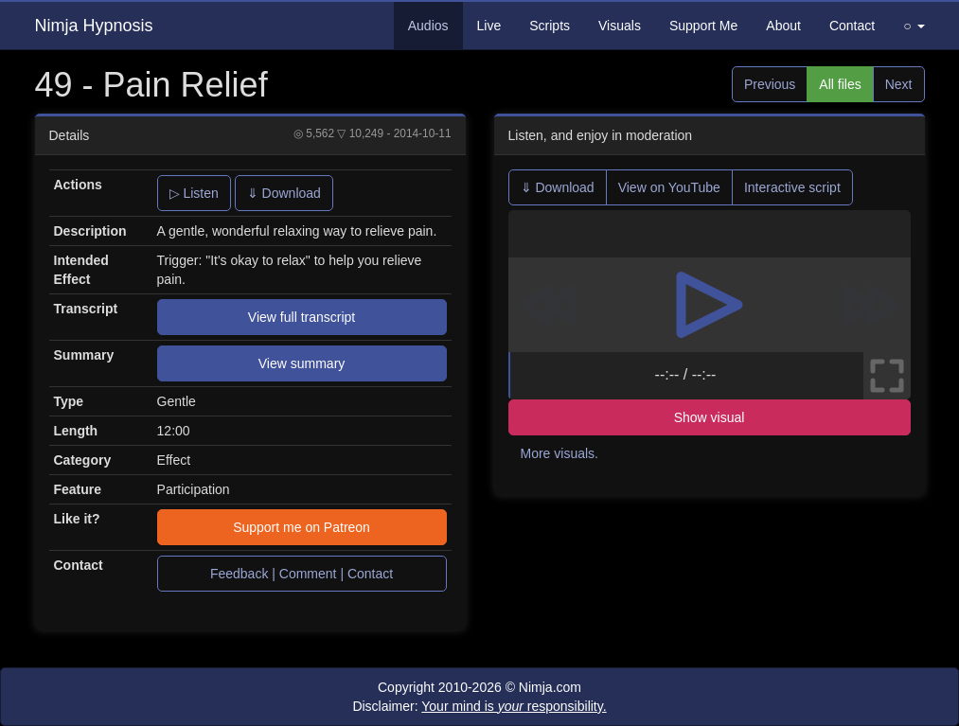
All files (840, 84)
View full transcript (301, 317)
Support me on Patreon (301, 527)
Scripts (549, 25)
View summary (302, 363)
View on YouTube (669, 187)
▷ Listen (194, 193)
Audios (428, 25)
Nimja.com (550, 687)
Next (899, 84)
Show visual (709, 417)
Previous (769, 84)
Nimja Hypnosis (94, 25)
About (783, 25)
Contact (852, 25)
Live (489, 25)
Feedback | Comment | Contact (301, 573)
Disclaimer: (479, 706)
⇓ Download (284, 193)
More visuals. (559, 453)
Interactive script (792, 187)
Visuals (619, 25)
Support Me (703, 25)
